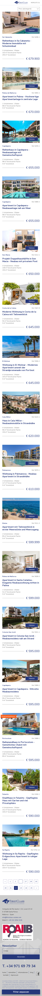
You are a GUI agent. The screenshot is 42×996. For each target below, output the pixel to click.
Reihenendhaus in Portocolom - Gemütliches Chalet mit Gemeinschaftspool (18, 745)
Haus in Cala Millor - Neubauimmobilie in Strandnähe (18, 422)
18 (31, 881)
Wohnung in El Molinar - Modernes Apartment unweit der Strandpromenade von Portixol (20, 367)
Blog (31, 972)
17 (26, 881)
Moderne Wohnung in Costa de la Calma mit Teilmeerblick (19, 313)
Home (4, 972)
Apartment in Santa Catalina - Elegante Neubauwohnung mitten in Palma (20, 583)
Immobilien (12, 972)
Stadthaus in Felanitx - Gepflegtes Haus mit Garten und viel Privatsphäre (20, 800)
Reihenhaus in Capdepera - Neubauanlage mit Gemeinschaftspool (15, 152)
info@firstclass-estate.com (11, 917)
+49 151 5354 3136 (15, 920)
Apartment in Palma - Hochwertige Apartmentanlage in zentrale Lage (20, 98)
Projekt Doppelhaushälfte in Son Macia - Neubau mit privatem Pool (19, 260)
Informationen (23, 972)
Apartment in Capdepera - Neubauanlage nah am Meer (16, 207)
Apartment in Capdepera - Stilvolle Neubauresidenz (20, 690)
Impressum (14, 975)
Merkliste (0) (35, 3)
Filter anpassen (21, 991)
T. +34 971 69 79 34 (19, 966)
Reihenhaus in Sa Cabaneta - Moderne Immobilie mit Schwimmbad (16, 43)
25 (31, 888)
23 (21, 888)
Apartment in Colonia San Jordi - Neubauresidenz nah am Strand (18, 637)
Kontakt (5, 975)
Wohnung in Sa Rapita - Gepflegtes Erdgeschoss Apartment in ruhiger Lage (20, 856)
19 (36, 881)
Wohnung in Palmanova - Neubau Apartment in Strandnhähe (19, 475)
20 (5, 888)
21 (11, 888)
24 (26, 888)
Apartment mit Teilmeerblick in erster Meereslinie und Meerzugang (20, 528)
